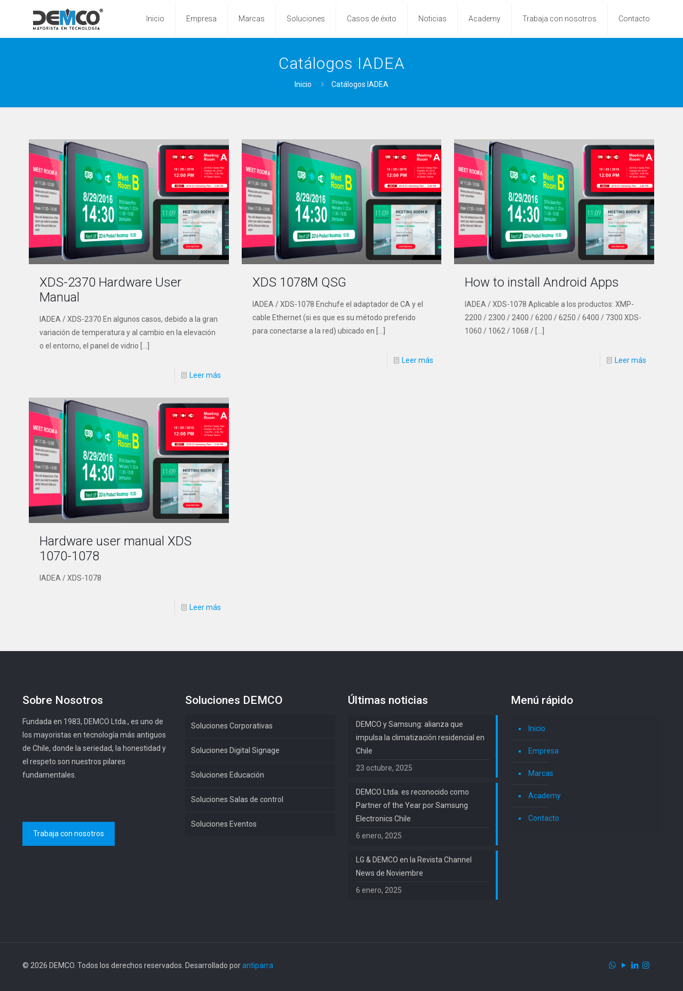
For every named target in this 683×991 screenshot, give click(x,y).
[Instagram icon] (646, 965)
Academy (544, 795)
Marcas (540, 773)
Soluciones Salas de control (237, 799)
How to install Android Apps (542, 282)
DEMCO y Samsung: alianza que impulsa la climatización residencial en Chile (420, 737)
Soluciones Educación (227, 775)
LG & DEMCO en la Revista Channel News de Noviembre (414, 866)
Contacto (543, 818)
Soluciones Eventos (224, 824)
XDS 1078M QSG (299, 282)
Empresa (543, 751)
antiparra (257, 965)
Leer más (205, 375)
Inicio (303, 84)
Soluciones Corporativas (232, 726)
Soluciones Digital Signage (235, 750)
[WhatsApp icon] (612, 965)
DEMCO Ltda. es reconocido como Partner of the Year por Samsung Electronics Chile (412, 805)
